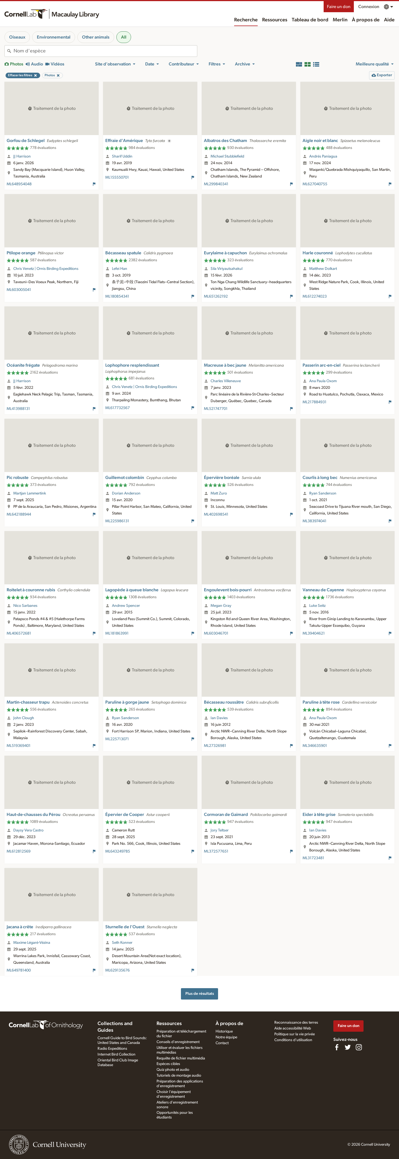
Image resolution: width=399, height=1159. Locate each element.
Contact (222, 1043)
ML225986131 (117, 521)
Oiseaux (17, 37)
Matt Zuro (219, 493)
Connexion (368, 6)
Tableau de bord (310, 19)
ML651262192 (216, 296)
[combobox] (105, 51)
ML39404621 (314, 633)
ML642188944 (19, 514)
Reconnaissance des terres (296, 1022)
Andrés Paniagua (323, 156)
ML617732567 (117, 408)
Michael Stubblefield (227, 156)
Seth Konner (122, 943)
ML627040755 (315, 184)
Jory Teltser (220, 830)
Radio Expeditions (112, 1049)
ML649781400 (19, 970)
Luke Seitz (317, 606)
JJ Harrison (22, 156)
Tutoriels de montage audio (179, 1075)
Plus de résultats (199, 993)
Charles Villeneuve (226, 381)
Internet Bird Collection (116, 1054)
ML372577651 (216, 851)
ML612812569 (18, 851)
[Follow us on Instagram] (358, 1047)
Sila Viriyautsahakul (226, 269)
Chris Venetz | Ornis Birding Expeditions (45, 269)
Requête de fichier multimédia (181, 1058)
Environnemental (53, 37)
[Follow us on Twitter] (347, 1047)
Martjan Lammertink (29, 493)
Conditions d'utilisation (293, 1040)
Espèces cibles (168, 1064)
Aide (389, 19)
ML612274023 (315, 296)
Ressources (274, 19)
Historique (224, 1031)
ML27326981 (215, 746)
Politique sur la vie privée (294, 1034)
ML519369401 (18, 746)
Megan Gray (221, 606)
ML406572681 (19, 633)
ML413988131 (18, 409)
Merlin (340, 19)
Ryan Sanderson (322, 493)
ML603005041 (19, 290)
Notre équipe (226, 1037)
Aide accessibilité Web (292, 1028)
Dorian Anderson (126, 493)
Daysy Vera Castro (28, 830)
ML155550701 (117, 177)
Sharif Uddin (122, 156)
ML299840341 (216, 184)
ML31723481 (313, 858)
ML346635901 (315, 746)
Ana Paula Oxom (323, 381)
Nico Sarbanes (25, 606)
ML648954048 (19, 184)
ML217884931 (314, 402)
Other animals (95, 37)
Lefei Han (119, 269)
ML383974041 (314, 521)
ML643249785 (117, 851)
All (123, 37)
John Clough (23, 718)
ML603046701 (216, 633)
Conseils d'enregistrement (178, 1042)
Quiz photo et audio (173, 1070)
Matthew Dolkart (323, 269)
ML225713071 (117, 739)
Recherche (246, 19)
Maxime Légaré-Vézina (31, 943)
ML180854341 (117, 296)
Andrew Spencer (126, 606)
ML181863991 (117, 633)
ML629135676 (117, 970)
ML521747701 (215, 409)
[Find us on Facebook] (336, 1047)
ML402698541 (216, 514)
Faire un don (339, 6)
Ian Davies (219, 718)
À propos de (366, 19)
